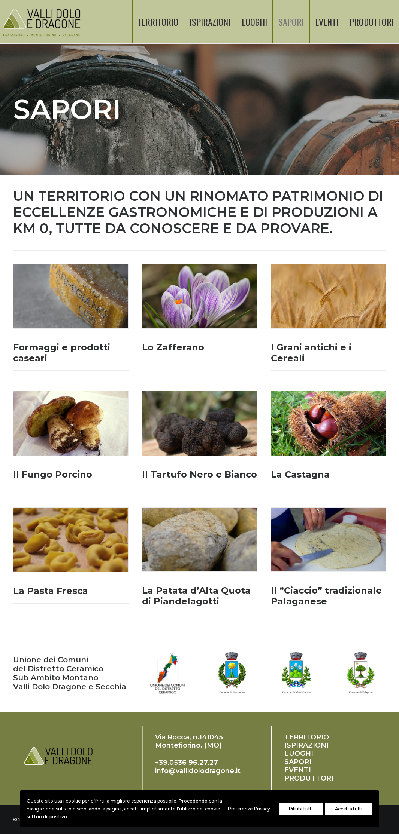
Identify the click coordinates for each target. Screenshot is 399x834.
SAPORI (291, 21)
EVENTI (326, 21)
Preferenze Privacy (249, 809)
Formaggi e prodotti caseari (61, 353)
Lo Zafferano (173, 347)
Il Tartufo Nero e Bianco (199, 474)
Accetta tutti (348, 809)
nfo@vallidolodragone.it (199, 771)
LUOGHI (254, 21)
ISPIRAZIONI (210, 21)
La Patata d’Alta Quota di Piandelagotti (196, 596)
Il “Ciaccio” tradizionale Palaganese (326, 596)
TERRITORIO (157, 21)
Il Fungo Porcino (52, 474)
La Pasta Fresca (50, 590)
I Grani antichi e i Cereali (311, 353)
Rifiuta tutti (301, 809)
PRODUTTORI (372, 21)
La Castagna (300, 474)
